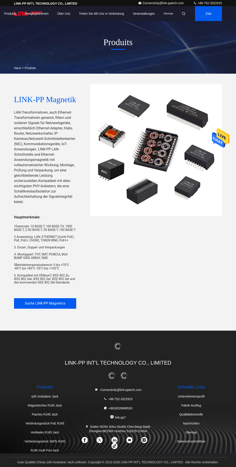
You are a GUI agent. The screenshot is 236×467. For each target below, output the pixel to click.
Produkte (10, 13)
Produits (30, 68)
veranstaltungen (144, 13)
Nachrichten (191, 423)
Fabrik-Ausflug (191, 405)
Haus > (19, 68)
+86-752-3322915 (207, 3)
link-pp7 (118, 417)
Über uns (63, 13)
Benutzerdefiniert (37, 13)
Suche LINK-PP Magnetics (45, 303)
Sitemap (191, 432)
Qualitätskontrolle (191, 414)
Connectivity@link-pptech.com (161, 3)
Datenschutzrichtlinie (191, 441)
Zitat (208, 13)
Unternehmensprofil (191, 396)
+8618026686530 (118, 408)
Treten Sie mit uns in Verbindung (101, 13)
